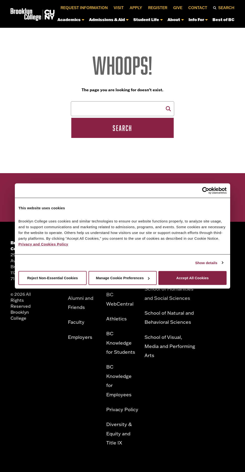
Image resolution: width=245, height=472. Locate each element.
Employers (80, 337)
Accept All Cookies (192, 278)
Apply (136, 7)
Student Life (148, 19)
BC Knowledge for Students (120, 342)
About (175, 19)
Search (226, 7)
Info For (198, 19)
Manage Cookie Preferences (123, 278)
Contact (197, 7)
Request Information (84, 7)
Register (157, 7)
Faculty (76, 322)
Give (177, 7)
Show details (206, 263)
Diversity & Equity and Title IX (119, 433)
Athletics (116, 318)
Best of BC (223, 19)
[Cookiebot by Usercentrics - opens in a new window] (206, 190)
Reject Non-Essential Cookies (52, 278)
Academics (70, 19)
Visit (119, 7)
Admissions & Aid (108, 19)
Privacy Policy (122, 409)
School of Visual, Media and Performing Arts (170, 346)
